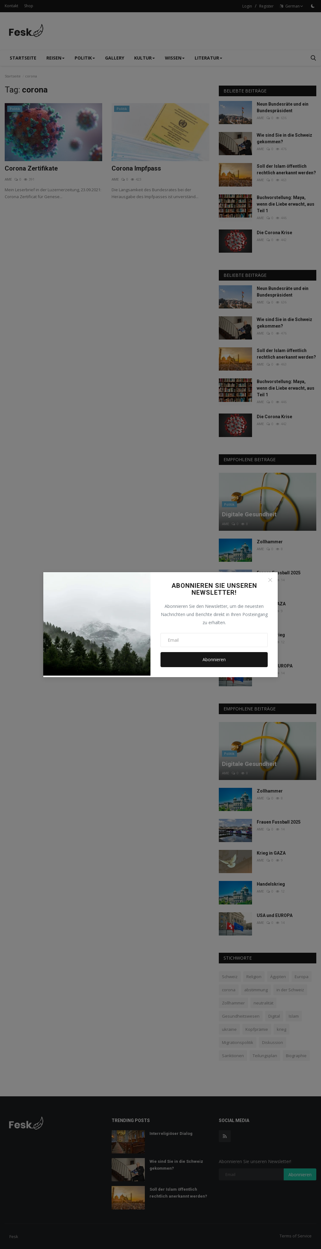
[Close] (270, 580)
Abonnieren (214, 659)
